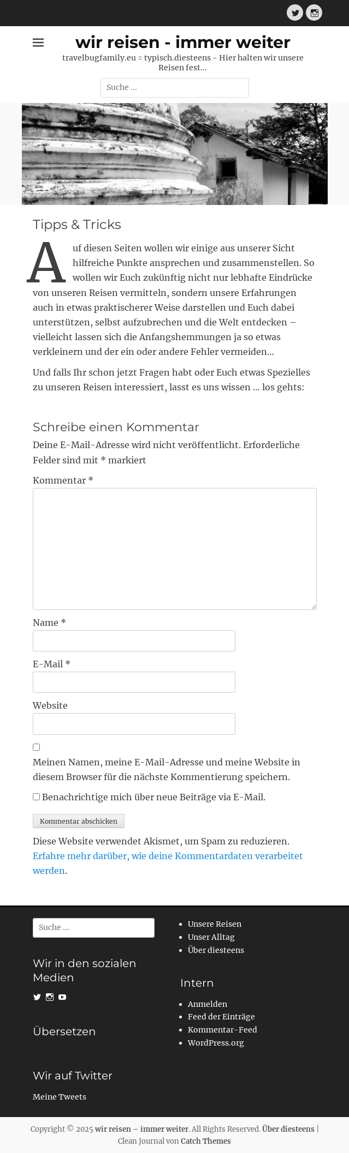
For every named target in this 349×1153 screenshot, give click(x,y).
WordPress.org (216, 1043)
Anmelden (207, 1004)
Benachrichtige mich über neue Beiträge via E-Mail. (153, 797)
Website (50, 705)
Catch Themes (206, 1141)
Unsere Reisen (214, 924)
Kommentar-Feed (222, 1030)
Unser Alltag (211, 937)
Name (49, 622)
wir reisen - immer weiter (183, 42)
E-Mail (51, 664)
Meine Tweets (59, 1097)
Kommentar (63, 480)
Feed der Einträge (221, 1017)
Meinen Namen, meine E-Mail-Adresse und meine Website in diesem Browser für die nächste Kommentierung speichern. (166, 769)
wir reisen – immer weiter (141, 1129)
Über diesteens (216, 950)
